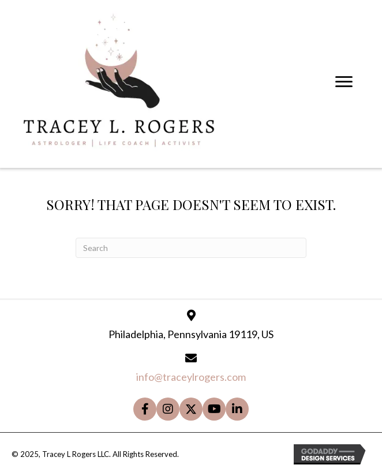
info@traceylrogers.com (191, 376)
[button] (144, 409)
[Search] (191, 248)
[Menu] (344, 82)
